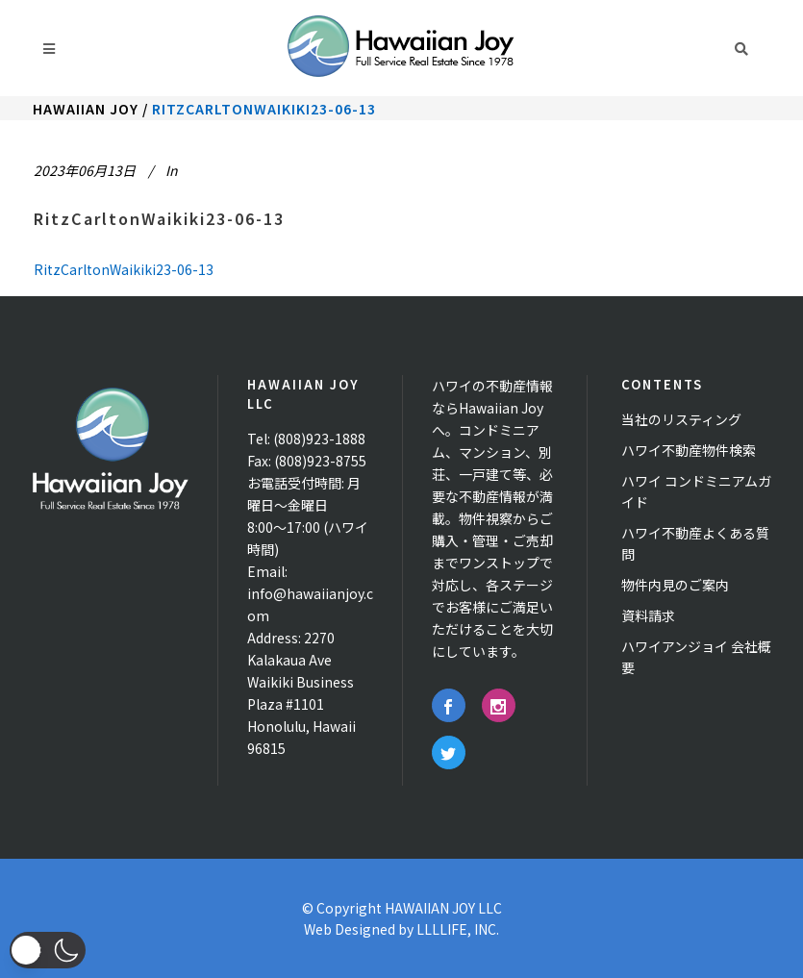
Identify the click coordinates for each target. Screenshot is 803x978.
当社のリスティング (681, 419)
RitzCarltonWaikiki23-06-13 (159, 218)
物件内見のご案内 (675, 584)
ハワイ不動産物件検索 (688, 450)
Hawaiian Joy (85, 108)
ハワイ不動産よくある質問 (695, 543)
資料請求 (648, 615)
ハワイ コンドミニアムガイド (696, 491)
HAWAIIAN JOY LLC (443, 907)
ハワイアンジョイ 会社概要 (696, 657)
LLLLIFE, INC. (457, 929)
